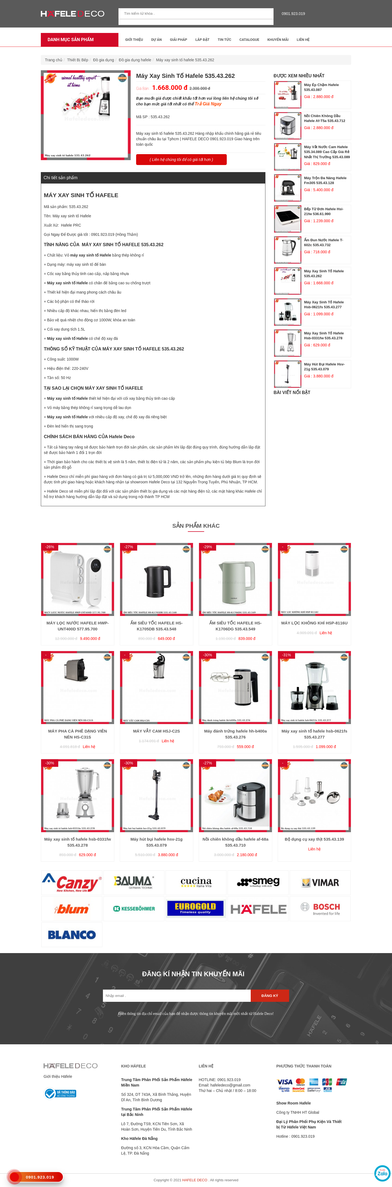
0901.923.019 (292, 13)
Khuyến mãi (278, 40)
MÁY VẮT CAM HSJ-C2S (156, 731)
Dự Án (156, 40)
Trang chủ (53, 60)
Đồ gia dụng (103, 60)
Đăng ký (270, 996)
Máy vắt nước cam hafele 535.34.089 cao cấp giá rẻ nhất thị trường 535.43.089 (327, 152)
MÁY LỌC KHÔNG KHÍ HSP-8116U (314, 623)
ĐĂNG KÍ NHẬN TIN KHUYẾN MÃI (193, 974)
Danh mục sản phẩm (69, 39)
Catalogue (249, 40)
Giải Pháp (178, 40)
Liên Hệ (303, 40)
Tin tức (224, 40)
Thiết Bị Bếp (77, 60)
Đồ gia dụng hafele (135, 60)
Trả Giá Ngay (208, 104)
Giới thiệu (134, 40)
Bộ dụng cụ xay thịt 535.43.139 (314, 839)
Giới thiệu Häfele (58, 1076)
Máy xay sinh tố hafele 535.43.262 (185, 60)
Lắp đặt (202, 40)
